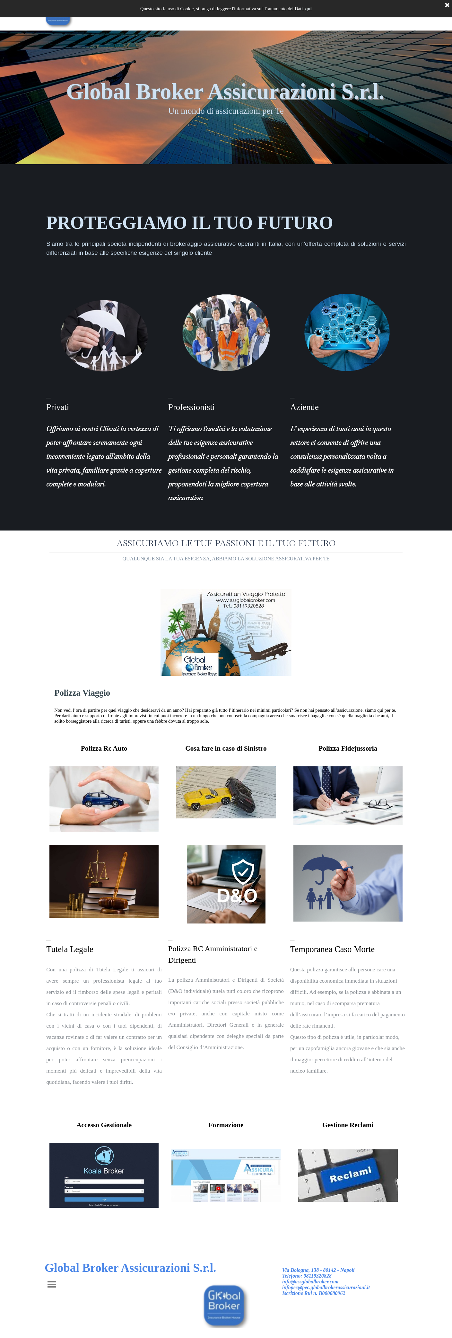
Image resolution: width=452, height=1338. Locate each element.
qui (308, 8)
